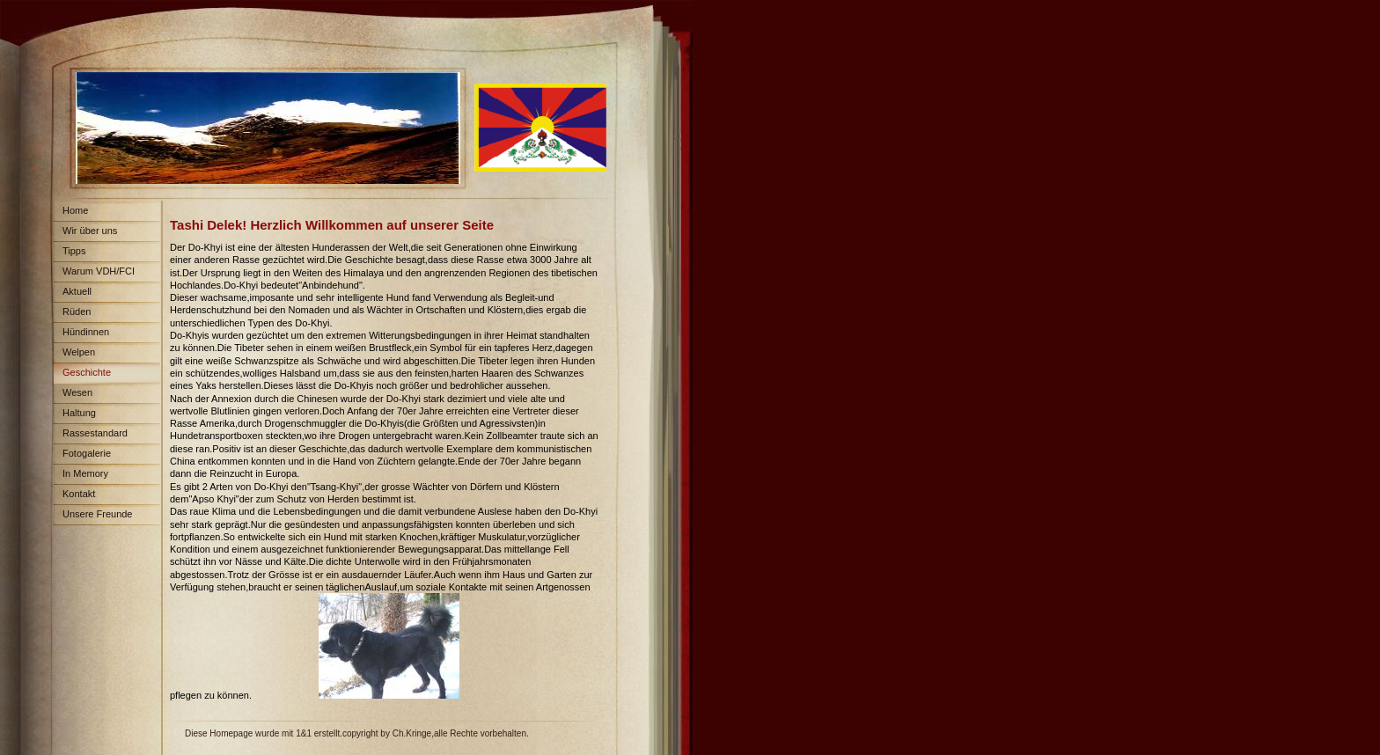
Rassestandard (95, 433)
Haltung (79, 412)
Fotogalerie (86, 453)
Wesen (77, 392)
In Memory (85, 473)
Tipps (74, 251)
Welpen (78, 352)
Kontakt (78, 493)
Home (75, 210)
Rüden (76, 311)
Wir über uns (89, 230)
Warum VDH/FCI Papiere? (94, 274)
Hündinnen (85, 331)
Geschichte (86, 372)
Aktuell (77, 291)
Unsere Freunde (97, 514)
